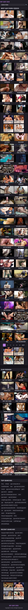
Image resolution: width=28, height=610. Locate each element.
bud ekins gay (14, 551)
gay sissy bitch (7, 510)
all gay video (12, 570)
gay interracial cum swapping (18, 564)
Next (23, 345)
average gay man (5, 564)
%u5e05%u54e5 (5, 486)
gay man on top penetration (19, 556)
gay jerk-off (18, 538)
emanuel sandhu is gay (6, 521)
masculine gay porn (21, 507)
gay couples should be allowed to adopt (10, 580)
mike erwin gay (4, 572)
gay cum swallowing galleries (8, 540)
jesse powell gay (5, 523)
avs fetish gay (4, 570)
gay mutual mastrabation (7, 554)
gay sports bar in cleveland (16, 572)
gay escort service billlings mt (13, 489)
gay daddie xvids (5, 551)
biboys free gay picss (21, 543)
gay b (23, 489)
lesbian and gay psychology (7, 538)
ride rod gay (18, 546)
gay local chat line (12, 535)
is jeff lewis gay (17, 521)
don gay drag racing (10, 513)
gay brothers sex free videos (7, 543)
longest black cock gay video (8, 567)
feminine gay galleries (6, 556)
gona (19, 535)
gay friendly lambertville (20, 502)
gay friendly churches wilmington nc (9, 559)
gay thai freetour (12, 497)
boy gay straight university (7, 532)
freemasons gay (5, 575)
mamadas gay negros (6, 548)
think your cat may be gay (16, 575)
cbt (2, 510)
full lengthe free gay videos (7, 546)
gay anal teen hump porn (19, 518)
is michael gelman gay (6, 518)
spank (2, 513)
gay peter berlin (20, 570)
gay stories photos (5, 562)
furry (2, 483)
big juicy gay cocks (9, 502)
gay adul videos (18, 532)
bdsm (24, 499)
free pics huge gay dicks (6, 515)
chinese (7, 483)
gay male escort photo (19, 486)
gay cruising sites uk (15, 483)
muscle (3, 489)
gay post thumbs (17, 548)
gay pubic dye (19, 567)
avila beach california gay (20, 554)
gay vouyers (4, 497)
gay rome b (4, 491)
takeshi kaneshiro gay (18, 510)
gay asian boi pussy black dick (8, 507)
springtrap (3, 535)
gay (2, 502)
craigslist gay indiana (6, 499)
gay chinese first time (16, 562)
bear (11, 486)
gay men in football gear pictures (9, 494)
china (15, 515)
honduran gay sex (17, 499)
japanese (10, 491)
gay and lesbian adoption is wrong (9, 505)
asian (19, 494)
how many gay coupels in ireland (8, 578)
